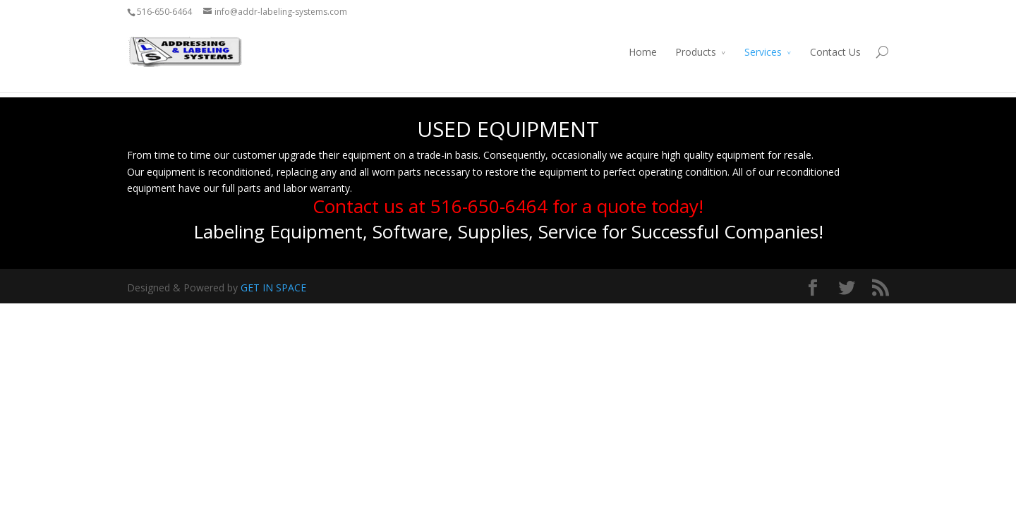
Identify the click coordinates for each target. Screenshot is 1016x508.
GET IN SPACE (273, 287)
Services (763, 52)
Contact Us (835, 52)
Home (643, 52)
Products (695, 52)
